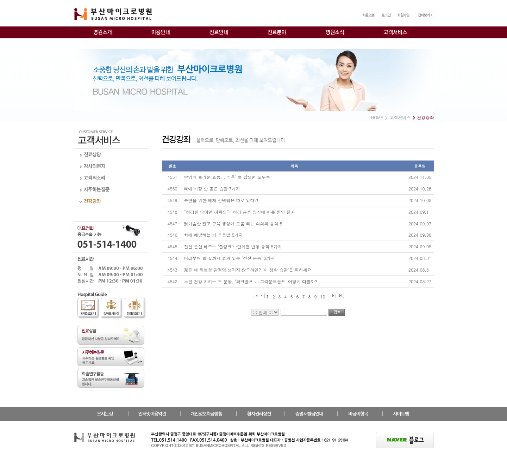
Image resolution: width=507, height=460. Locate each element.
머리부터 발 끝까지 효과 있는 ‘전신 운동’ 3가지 (229, 258)
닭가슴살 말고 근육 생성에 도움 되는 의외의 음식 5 (233, 223)
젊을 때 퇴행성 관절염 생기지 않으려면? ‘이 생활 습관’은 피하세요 (248, 270)
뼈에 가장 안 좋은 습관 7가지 (212, 189)
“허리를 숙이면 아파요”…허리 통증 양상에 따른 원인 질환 (239, 212)
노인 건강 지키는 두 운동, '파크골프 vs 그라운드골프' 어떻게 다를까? (250, 281)
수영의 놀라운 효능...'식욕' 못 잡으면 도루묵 (227, 177)
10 (322, 295)
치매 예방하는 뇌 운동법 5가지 (213, 235)
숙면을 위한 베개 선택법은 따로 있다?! (221, 200)
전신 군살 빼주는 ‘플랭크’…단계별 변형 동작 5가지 (233, 246)
